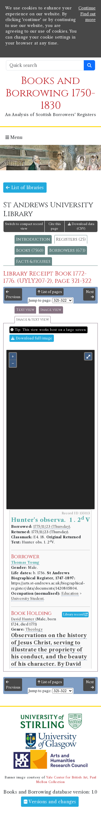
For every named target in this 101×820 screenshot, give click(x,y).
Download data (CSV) (81, 226)
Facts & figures (33, 261)
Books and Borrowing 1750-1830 (50, 93)
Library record (75, 614)
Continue (87, 8)
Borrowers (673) (67, 250)
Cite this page (54, 226)
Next (90, 294)
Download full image (31, 338)
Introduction (33, 239)
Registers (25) (71, 239)
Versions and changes (50, 801)
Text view (25, 310)
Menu (13, 137)
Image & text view (32, 319)
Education (70, 593)
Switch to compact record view (24, 226)
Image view (50, 310)
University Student (27, 599)
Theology (34, 629)
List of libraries (25, 187)
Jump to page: (40, 300)
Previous (13, 294)
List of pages (50, 292)
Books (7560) (29, 250)
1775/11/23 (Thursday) (51, 527)
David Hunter (23, 619)
